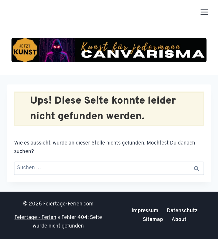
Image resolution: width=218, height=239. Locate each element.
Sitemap (153, 219)
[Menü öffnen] (204, 12)
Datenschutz (182, 211)
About (178, 219)
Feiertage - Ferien (35, 217)
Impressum (144, 211)
